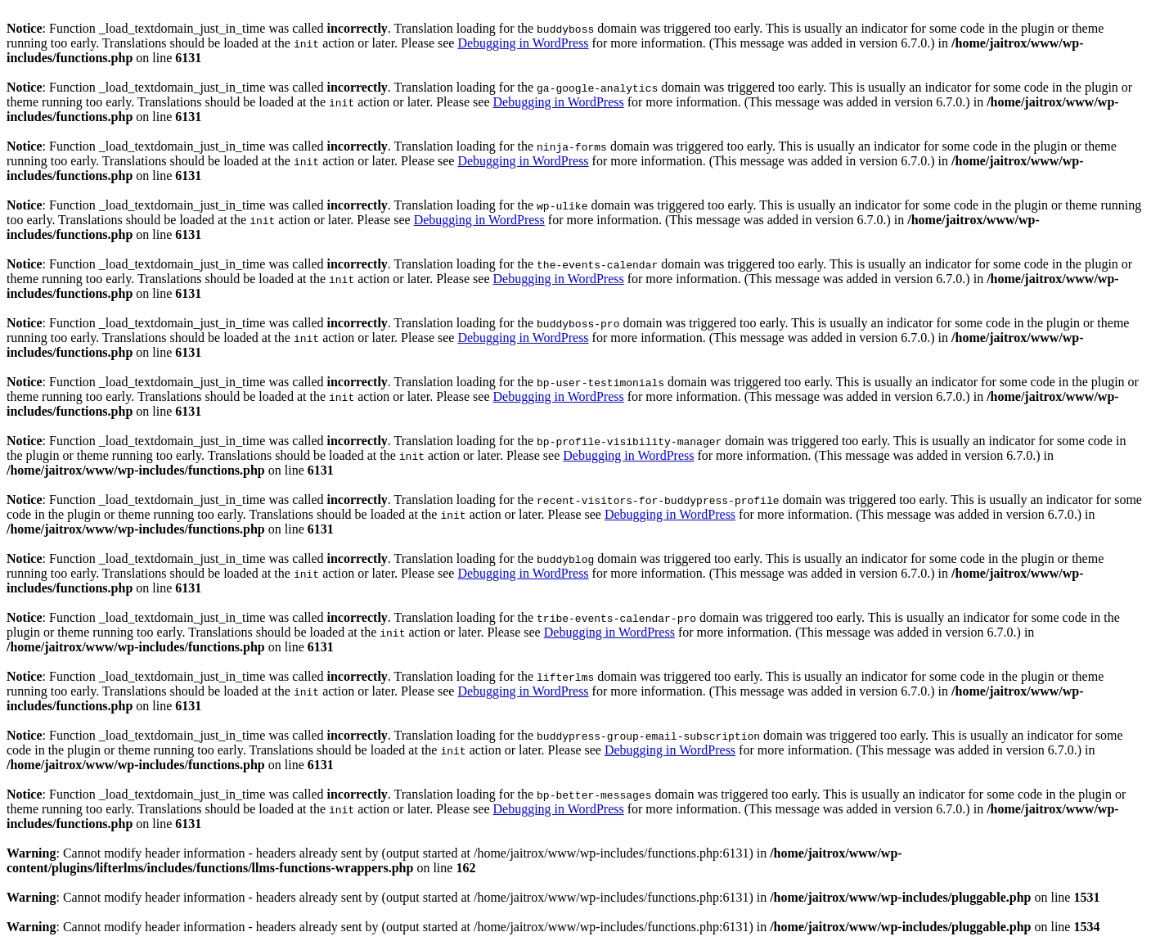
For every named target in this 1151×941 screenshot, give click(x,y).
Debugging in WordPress (522, 43)
